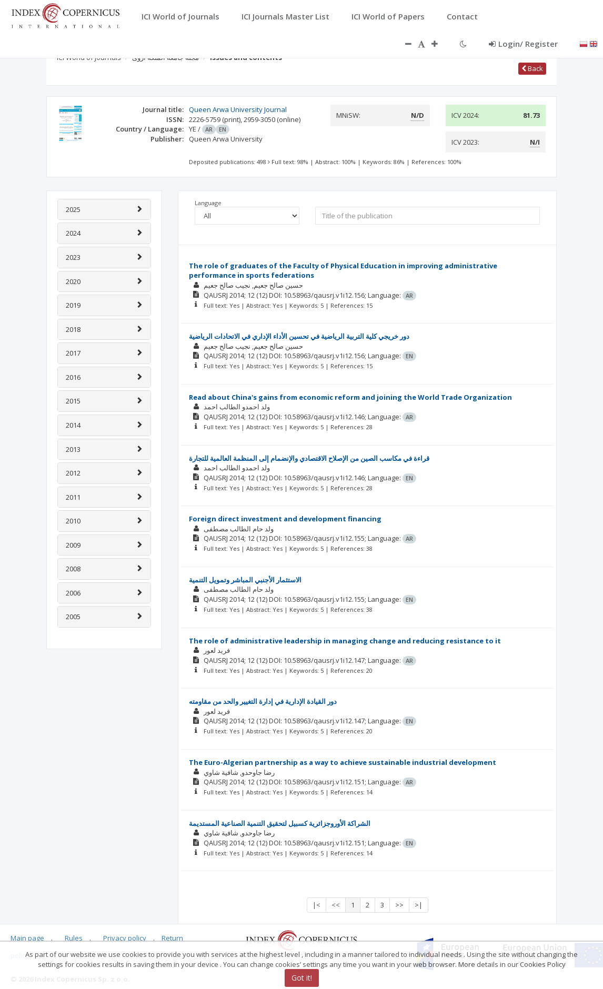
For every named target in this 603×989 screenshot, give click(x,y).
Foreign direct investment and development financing (285, 518)
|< (316, 905)
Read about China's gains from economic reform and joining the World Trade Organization (350, 397)
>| (419, 905)
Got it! (302, 978)
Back (532, 68)
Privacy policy (124, 938)
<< (335, 905)
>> (399, 905)
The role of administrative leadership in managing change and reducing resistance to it (345, 640)
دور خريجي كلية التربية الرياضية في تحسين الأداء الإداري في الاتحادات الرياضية (299, 336)
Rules (74, 938)
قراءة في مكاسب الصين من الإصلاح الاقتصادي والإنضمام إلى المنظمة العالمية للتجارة (309, 458)
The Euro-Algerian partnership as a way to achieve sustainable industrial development (342, 762)
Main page (27, 938)
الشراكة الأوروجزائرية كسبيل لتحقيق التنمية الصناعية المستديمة (279, 823)
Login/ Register (523, 43)
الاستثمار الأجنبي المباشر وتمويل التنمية (245, 579)
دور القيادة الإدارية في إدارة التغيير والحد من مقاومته (263, 701)
